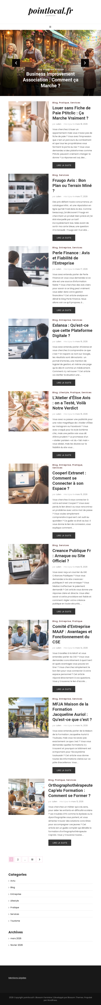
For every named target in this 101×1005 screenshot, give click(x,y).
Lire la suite (64, 165)
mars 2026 (15, 938)
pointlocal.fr (50, 10)
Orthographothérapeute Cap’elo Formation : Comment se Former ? (70, 790)
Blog (39, 69)
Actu (12, 880)
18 (33, 858)
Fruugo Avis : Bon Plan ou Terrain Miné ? (72, 185)
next (85, 63)
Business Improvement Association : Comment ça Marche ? (50, 79)
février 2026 (16, 945)
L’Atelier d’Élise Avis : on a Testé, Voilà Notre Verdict (71, 403)
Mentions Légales (17, 977)
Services (75, 102)
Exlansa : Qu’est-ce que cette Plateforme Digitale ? (72, 330)
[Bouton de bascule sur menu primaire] (50, 27)
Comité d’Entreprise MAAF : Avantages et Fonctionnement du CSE (72, 634)
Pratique (59, 69)
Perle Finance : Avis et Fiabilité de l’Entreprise (71, 258)
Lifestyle (64, 392)
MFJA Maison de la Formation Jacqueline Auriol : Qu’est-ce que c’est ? (72, 712)
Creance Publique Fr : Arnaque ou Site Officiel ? (71, 555)
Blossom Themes (75, 997)
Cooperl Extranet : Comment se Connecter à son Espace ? (69, 480)
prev (16, 63)
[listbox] (50, 63)
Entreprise (48, 69)
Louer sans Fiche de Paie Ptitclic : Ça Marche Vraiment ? (71, 113)
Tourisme (15, 920)
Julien (58, 124)
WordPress (52, 1000)
